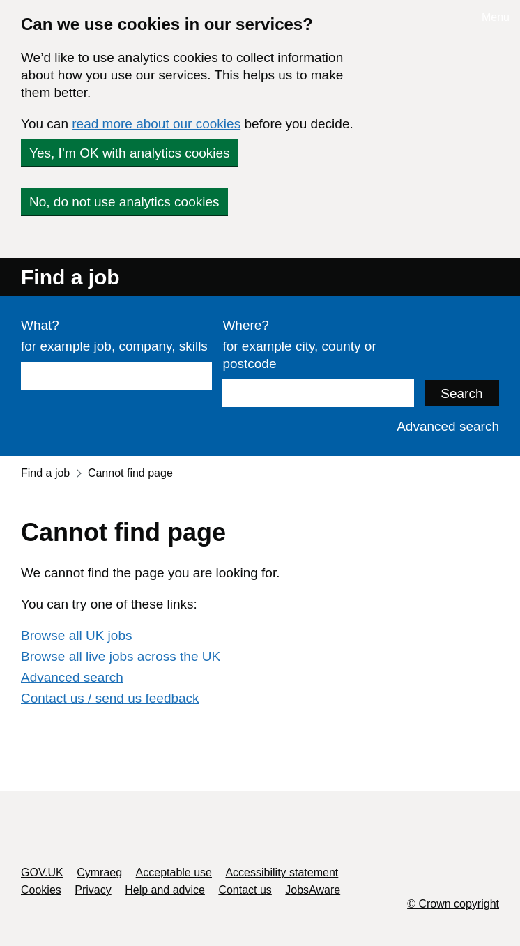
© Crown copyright (453, 904)
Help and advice (165, 890)
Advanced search (448, 426)
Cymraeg (99, 872)
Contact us (244, 890)
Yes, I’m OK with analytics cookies (129, 153)
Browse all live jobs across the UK (120, 656)
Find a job (70, 277)
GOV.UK (42, 872)
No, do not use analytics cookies (124, 201)
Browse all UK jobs (76, 635)
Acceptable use (174, 872)
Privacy (93, 890)
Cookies (41, 890)
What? (40, 325)
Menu (496, 17)
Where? (245, 325)
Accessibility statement (281, 872)
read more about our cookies (156, 123)
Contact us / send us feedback (110, 698)
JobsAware (312, 890)
